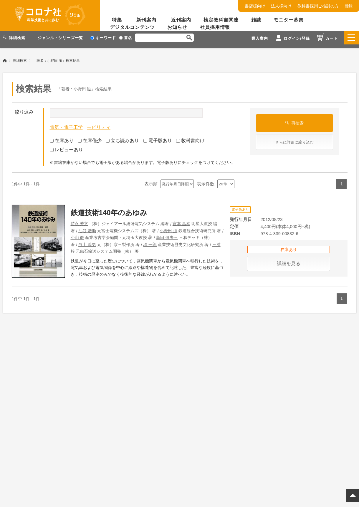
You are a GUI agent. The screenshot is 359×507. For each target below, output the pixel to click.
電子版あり (157, 137)
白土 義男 (87, 241)
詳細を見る (288, 260)
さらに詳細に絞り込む (294, 139)
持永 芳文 (79, 220)
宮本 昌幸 (181, 220)
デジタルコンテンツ (132, 27)
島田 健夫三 (167, 234)
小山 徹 (77, 234)
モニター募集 (289, 19)
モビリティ (98, 124)
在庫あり (62, 137)
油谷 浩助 (87, 227)
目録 (348, 6)
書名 (125, 38)
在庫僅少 (90, 137)
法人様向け (281, 6)
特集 (117, 19)
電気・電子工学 (66, 124)
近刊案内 (181, 19)
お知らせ (177, 27)
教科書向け (190, 137)
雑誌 (256, 19)
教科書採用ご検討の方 (318, 6)
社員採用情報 (215, 27)
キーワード (103, 38)
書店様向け (255, 6)
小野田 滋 (168, 227)
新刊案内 (146, 19)
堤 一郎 (150, 241)
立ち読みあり (122, 137)
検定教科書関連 (221, 19)
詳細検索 (20, 57)
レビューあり (66, 146)
